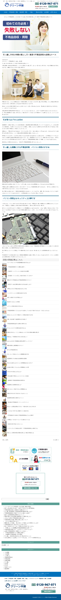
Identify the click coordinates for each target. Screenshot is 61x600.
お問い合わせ (53, 12)
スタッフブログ (22, 580)
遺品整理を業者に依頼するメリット (15, 397)
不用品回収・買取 (13, 12)
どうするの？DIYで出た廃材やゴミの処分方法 (17, 410)
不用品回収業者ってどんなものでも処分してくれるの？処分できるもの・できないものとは (28, 310)
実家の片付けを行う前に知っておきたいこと (17, 393)
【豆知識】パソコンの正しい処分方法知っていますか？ (20, 275)
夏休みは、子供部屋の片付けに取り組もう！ (17, 336)
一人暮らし (7, 555)
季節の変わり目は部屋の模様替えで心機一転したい (17, 516)
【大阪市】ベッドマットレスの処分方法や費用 (18, 271)
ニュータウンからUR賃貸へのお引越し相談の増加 (17, 506)
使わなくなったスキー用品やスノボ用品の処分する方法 (20, 314)
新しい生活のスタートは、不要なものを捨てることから (19, 526)
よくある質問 (15, 580)
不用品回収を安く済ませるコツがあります (15, 524)
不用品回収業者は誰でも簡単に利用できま (17, 323)
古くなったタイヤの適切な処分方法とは (16, 328)
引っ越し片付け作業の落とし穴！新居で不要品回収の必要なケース (29, 55)
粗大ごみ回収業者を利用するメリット (14, 514)
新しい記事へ (5, 439)
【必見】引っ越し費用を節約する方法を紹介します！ (19, 284)
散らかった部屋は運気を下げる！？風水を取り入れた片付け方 (21, 406)
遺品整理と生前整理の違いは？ (14, 384)
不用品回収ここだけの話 (14, 16)
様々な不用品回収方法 (12, 349)
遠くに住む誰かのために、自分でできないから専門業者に (19, 508)
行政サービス (7, 567)
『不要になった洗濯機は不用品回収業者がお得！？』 (18, 528)
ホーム (5, 16)
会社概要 (46, 12)
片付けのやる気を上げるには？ (14, 371)
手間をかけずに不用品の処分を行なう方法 (17, 288)
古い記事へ (56, 439)
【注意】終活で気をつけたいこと (15, 424)
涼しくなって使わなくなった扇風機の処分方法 (18, 354)
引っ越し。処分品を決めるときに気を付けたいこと (17, 536)
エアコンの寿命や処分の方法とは (15, 306)
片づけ (6, 565)
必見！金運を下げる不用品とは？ (15, 297)
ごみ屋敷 (6, 552)
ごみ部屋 (6, 554)
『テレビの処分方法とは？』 (12, 521)
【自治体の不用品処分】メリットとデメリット (18, 402)
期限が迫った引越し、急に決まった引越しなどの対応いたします (21, 523)
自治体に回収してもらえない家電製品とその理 (18, 367)
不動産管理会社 (8, 557)
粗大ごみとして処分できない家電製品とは (17, 389)
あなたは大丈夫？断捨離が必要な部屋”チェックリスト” (20, 341)
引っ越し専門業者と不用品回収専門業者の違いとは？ (18, 511)
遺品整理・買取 (23, 12)
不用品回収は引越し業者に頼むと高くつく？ (16, 519)
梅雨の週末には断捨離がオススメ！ (15, 345)
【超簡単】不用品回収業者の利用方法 (16, 380)
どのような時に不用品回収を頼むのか (14, 518)
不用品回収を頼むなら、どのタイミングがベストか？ (18, 529)
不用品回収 (11, 61)
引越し (31, 12)
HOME (5, 12)
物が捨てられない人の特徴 (13, 301)
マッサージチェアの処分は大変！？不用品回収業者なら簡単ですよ (22, 428)
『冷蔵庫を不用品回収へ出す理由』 (13, 534)
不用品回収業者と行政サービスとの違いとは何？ (17, 513)
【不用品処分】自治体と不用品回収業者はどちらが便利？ (20, 415)
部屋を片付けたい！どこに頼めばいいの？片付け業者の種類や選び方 (23, 332)
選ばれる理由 (39, 12)
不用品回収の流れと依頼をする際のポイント (16, 510)
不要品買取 (7, 560)
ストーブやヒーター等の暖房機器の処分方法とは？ (19, 262)
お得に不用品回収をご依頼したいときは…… (16, 531)
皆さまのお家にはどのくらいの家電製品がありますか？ (20, 362)
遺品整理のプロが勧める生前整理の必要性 (17, 358)
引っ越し (16, 61)
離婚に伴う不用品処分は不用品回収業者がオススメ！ (19, 280)
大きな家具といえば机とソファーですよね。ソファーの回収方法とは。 (23, 537)
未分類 (20, 61)
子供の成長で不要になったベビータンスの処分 (18, 376)
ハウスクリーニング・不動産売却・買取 (37, 578)
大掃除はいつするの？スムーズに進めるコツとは (18, 419)
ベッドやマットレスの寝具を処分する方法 (17, 293)
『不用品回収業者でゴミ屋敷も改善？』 (16, 266)
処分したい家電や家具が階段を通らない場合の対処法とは (20, 432)
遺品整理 (6, 568)
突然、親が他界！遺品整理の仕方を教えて (17, 319)
